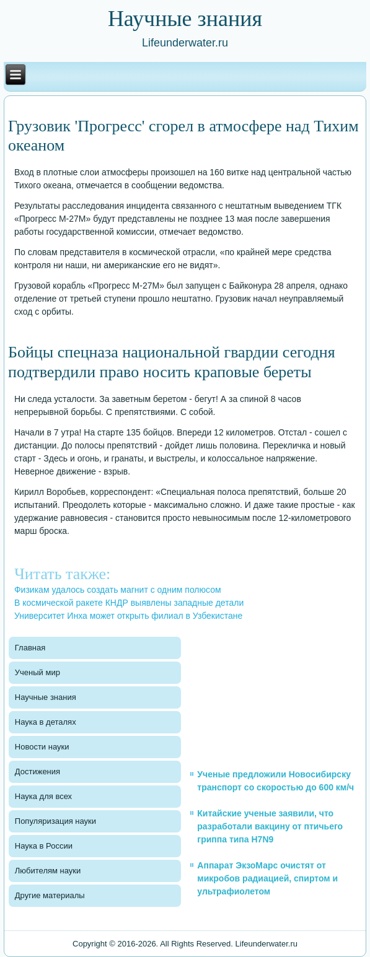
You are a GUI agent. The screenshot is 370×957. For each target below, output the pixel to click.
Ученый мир (37, 672)
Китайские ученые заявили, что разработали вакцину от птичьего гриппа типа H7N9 (270, 826)
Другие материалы (50, 895)
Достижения (37, 771)
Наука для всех (43, 796)
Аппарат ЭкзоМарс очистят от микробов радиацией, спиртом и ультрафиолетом (267, 878)
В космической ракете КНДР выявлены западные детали (129, 603)
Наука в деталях (45, 722)
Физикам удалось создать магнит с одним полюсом (117, 590)
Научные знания (45, 697)
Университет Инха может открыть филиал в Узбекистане (128, 616)
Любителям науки (48, 870)
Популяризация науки (55, 821)
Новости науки (42, 746)
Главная (30, 647)
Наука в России (44, 845)
